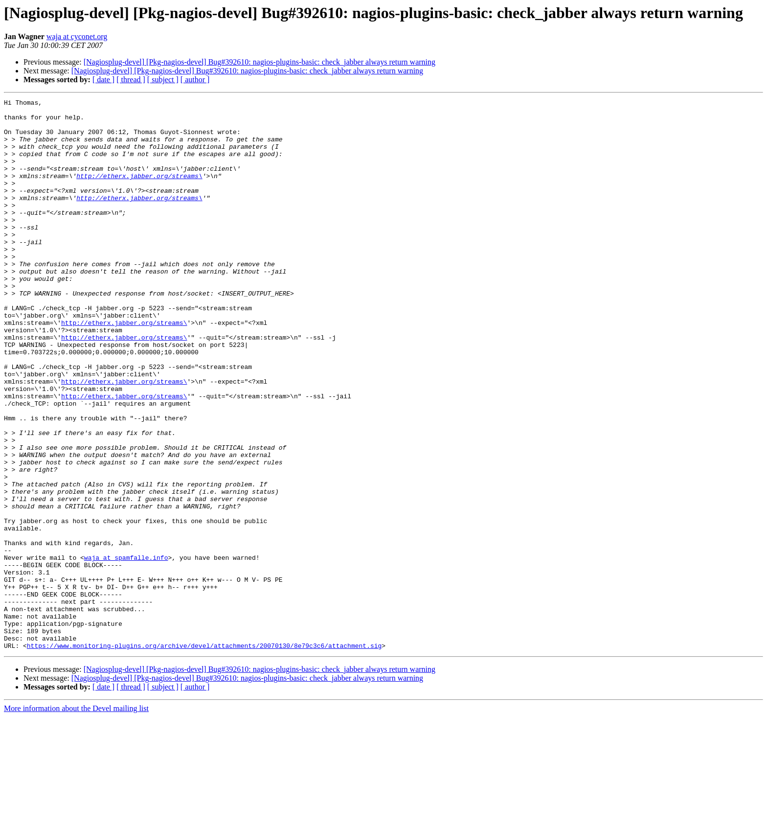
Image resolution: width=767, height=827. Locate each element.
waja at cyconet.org (77, 36)
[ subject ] (163, 79)
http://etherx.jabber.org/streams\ (139, 191)
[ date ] (103, 79)
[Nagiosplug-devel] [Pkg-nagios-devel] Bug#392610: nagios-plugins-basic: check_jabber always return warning (259, 62)
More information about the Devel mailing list (76, 818)
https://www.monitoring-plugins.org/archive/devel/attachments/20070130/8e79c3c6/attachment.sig (204, 755)
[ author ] (195, 79)
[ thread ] (130, 79)
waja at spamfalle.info (126, 649)
